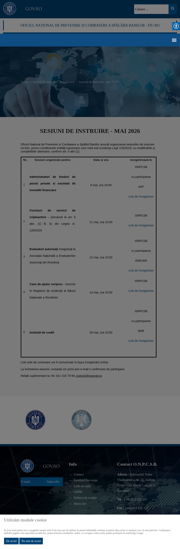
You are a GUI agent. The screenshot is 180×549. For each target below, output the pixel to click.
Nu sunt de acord (31, 541)
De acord (11, 541)
